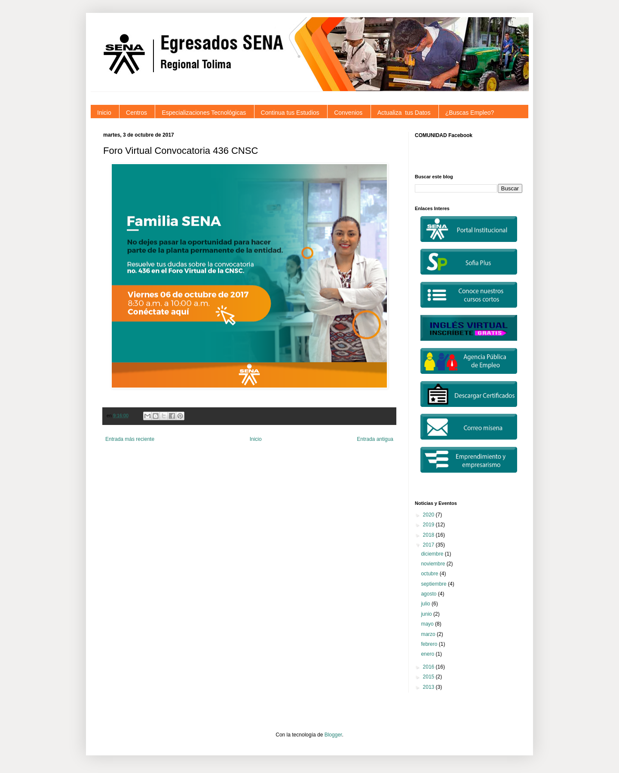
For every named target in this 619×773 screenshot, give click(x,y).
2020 (429, 515)
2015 (429, 677)
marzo (429, 634)
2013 (429, 687)
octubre (430, 574)
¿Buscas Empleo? (469, 112)
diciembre (432, 554)
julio (426, 604)
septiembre (434, 584)
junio (427, 614)
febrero (429, 644)
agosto (429, 594)
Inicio (104, 112)
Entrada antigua (375, 439)
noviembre (433, 564)
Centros (136, 112)
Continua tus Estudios (290, 112)
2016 (429, 667)
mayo (428, 624)
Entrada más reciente (129, 439)
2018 (429, 535)
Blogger (333, 735)
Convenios (348, 112)
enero (428, 654)
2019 (429, 525)
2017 (429, 545)
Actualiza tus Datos (404, 112)
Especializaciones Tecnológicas (204, 112)
